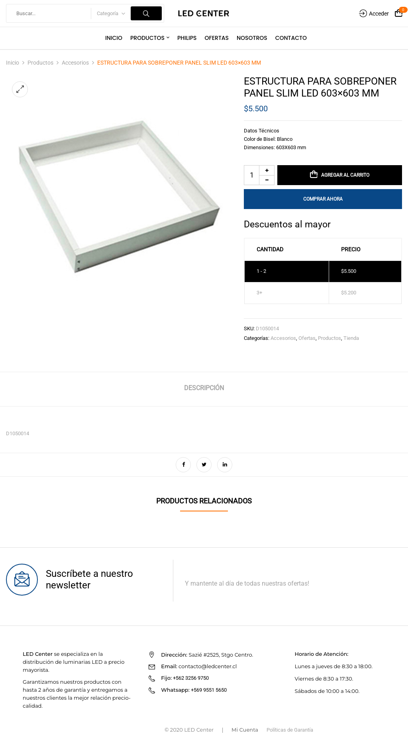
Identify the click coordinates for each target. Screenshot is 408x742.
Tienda (351, 338)
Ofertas (307, 338)
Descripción (204, 388)
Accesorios (75, 62)
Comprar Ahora (323, 199)
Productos (40, 62)
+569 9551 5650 (209, 690)
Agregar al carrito (345, 175)
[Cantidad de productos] (259, 175)
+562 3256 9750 (191, 678)
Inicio (12, 62)
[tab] (204, 389)
